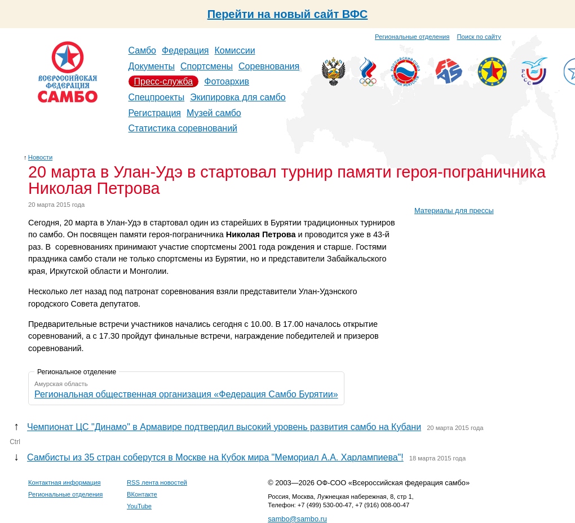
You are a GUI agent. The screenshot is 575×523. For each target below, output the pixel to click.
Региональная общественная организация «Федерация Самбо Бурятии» (186, 394)
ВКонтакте (142, 494)
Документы (152, 66)
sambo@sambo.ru (297, 519)
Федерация (185, 50)
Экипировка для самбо (238, 97)
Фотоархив (226, 81)
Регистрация (155, 113)
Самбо (143, 50)
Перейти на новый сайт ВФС (287, 14)
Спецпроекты (157, 97)
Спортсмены (206, 66)
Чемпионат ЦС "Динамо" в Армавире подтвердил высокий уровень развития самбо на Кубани (224, 427)
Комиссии (235, 50)
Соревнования (268, 66)
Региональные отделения (412, 36)
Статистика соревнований (183, 128)
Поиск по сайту (479, 36)
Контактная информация (64, 482)
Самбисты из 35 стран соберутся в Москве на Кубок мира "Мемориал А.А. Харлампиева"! (215, 457)
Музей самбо (214, 113)
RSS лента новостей (157, 482)
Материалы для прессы (454, 210)
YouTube (139, 506)
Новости (40, 157)
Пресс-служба (163, 81)
